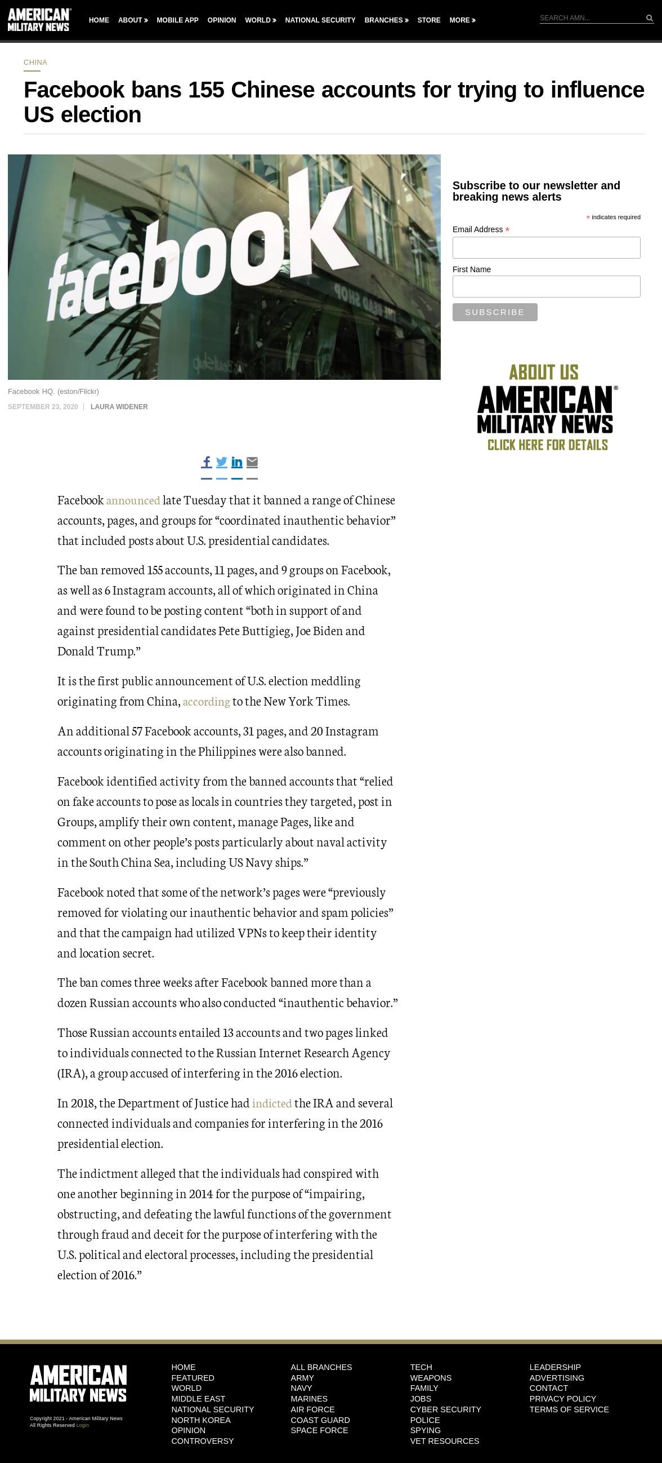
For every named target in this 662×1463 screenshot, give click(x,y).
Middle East (198, 1398)
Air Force (313, 1409)
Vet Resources (445, 1441)
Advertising (557, 1377)
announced (134, 499)
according (208, 700)
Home (99, 20)
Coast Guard (320, 1420)
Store (429, 20)
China (35, 62)
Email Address (481, 229)
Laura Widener (119, 407)
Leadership (555, 1367)
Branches (384, 20)
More (460, 20)
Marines (309, 1398)
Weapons (431, 1377)
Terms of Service (569, 1409)
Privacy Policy (563, 1398)
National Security (320, 20)
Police (425, 1420)
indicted (274, 1102)
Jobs (421, 1398)
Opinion (222, 20)
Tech (421, 1367)
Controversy (202, 1441)
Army (303, 1377)
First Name (472, 269)
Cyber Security (445, 1409)
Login (83, 1425)
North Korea (200, 1420)
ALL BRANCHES (321, 1367)
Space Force (319, 1430)
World (257, 20)
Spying (425, 1430)
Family (424, 1388)
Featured (192, 1377)
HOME (183, 1367)
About (130, 20)
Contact (549, 1388)
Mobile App (178, 20)
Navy (301, 1388)
